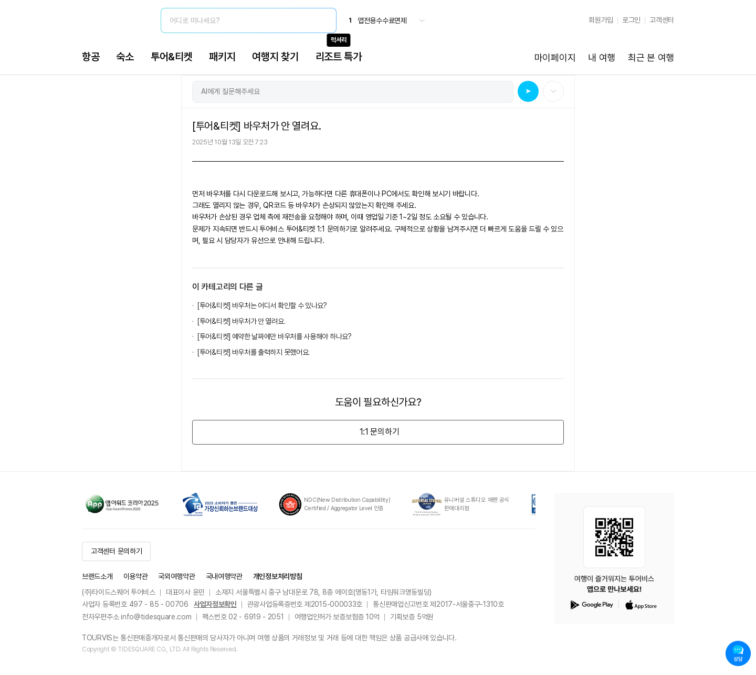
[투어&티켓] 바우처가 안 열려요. (241, 321)
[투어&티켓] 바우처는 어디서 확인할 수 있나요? (262, 305)
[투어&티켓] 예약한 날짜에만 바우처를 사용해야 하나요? (274, 336)
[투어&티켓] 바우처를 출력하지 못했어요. (253, 352)
